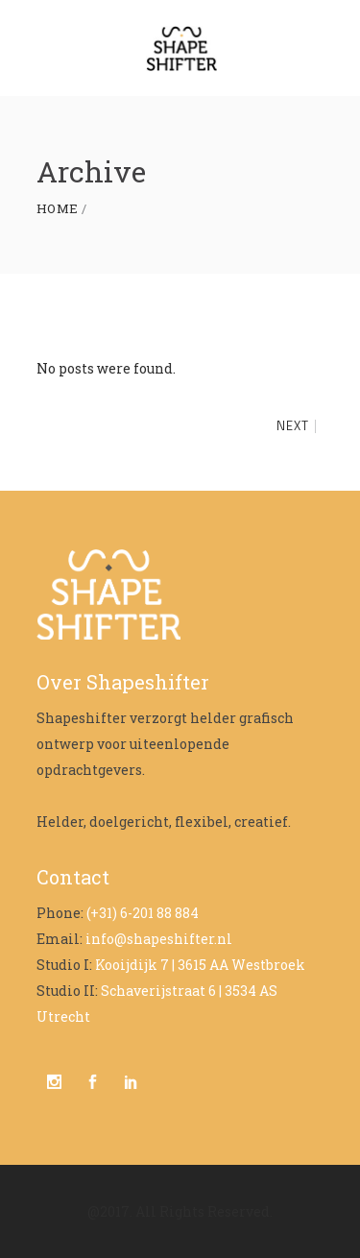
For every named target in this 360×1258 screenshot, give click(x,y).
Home (57, 209)
